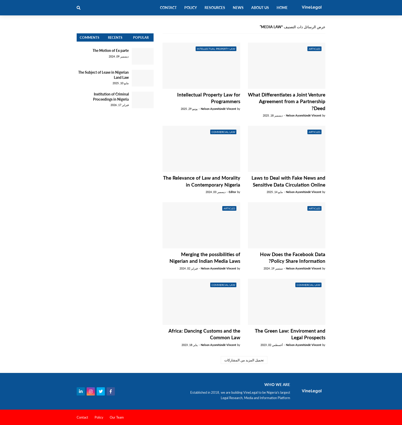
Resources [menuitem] (215, 7)
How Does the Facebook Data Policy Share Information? (292, 257)
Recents (115, 37)
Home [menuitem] (282, 7)
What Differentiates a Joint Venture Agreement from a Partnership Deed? (286, 101)
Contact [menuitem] (168, 7)
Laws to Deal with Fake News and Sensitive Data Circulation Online (288, 181)
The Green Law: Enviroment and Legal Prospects (290, 334)
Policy (99, 417)
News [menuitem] (238, 7)
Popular (141, 37)
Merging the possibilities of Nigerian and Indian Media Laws (204, 257)
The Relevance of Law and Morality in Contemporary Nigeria (201, 181)
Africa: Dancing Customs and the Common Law (204, 334)
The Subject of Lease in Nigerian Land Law (103, 75)
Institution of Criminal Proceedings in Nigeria (111, 96)
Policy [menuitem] (190, 7)
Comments (89, 37)
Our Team (117, 417)
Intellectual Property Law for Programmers (208, 98)
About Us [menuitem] (260, 7)
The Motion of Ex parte (111, 50)
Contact (82, 417)
